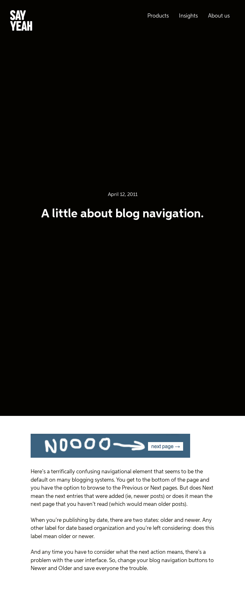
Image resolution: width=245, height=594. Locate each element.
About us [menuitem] (219, 16)
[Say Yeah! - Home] (21, 21)
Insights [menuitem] (188, 16)
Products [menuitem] (158, 16)
